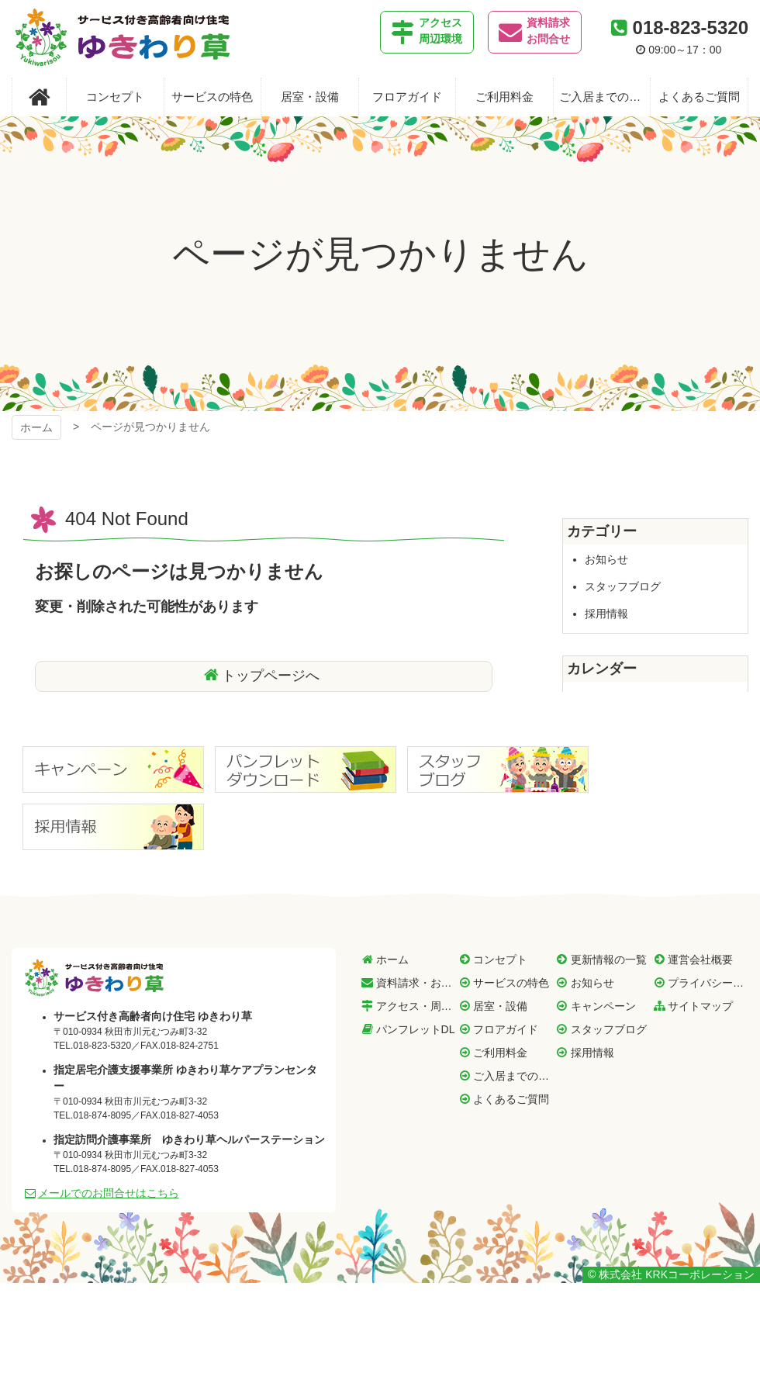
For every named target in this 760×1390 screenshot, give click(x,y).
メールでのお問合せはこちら (108, 1193)
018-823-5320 (690, 27)
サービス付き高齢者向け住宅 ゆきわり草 (122, 39)
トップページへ (271, 675)
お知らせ (606, 559)
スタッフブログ (623, 586)
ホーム (36, 427)
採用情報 (606, 613)
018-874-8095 (102, 1115)
